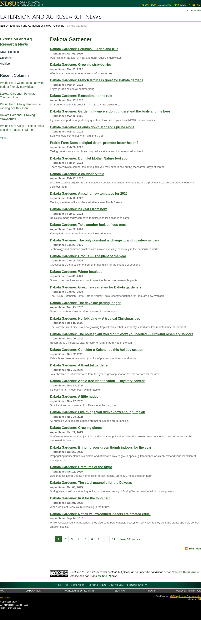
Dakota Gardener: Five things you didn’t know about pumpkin (97, 412)
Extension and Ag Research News (51, 17)
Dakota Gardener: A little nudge (74, 396)
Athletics (194, 5)
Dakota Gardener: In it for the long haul (80, 498)
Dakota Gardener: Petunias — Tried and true (84, 49)
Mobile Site (5, 597)
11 (113, 539)
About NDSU (149, 5)
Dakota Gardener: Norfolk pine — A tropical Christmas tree (95, 318)
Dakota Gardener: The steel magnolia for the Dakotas (91, 482)
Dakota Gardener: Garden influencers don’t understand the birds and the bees (110, 111)
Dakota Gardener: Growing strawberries (81, 64)
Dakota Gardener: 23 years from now (78, 209)
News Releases (10, 51)
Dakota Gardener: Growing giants (76, 427)
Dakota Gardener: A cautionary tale (77, 174)
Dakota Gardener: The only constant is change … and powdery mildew (104, 240)
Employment (33, 590)
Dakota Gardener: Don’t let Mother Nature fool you (89, 158)
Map (2, 590)
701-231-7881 (194, 599)
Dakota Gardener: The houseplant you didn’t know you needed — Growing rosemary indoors (121, 334)
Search (120, 590)
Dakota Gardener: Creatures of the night (81, 467)
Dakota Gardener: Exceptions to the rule (81, 96)
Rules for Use (98, 576)
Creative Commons (184, 572)
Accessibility (194, 10)
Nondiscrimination (188, 590)
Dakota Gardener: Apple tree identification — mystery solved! (97, 381)
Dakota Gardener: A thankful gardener (79, 365)
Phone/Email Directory (78, 590)
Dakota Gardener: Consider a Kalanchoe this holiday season (96, 349)
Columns (59, 25)
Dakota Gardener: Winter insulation (77, 271)
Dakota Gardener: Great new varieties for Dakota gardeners (95, 287)
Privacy (150, 590)
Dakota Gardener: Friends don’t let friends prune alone (92, 127)
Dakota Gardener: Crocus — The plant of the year (88, 256)
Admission (180, 5)
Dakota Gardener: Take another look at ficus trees (88, 224)
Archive (5, 63)
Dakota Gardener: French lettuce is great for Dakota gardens (96, 80)
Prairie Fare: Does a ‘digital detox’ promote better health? (94, 143)
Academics (164, 5)
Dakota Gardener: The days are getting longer (85, 303)
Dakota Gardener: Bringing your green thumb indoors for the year (100, 447)
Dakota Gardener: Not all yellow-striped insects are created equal (100, 514)
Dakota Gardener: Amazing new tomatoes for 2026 (88, 193)
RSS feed (195, 548)
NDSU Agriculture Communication (185, 596)
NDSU (4, 25)
